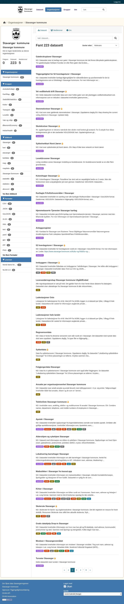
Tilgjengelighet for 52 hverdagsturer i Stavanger (58, 74)
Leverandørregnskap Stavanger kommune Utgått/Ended (62, 280)
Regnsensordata (43, 332)
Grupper (67, 10)
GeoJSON (40, 66)
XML (64, 429)
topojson (47, 429)
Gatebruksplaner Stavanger (49, 57)
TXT (62, 446)
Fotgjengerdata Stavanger (48, 367)
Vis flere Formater (10, 255)
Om (75, 10)
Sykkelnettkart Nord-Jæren (49, 144)
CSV (48, 272)
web (38, 272)
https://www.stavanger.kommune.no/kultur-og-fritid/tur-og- (66, 251)
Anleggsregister (43, 228)
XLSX (79, 429)
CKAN (68, 586)
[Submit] (103, 10)
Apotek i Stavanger (45, 419)
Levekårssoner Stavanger (48, 158)
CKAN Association (9, 596)
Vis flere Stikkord (10, 194)
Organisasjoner (53, 10)
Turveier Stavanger (45, 558)
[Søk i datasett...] (94, 10)
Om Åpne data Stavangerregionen (15, 583)
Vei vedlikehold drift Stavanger (50, 91)
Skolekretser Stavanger (47, 126)
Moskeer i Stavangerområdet (49, 541)
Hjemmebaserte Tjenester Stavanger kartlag (56, 210)
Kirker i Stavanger (44, 489)
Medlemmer (57, 30)
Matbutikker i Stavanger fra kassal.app (54, 471)
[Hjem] (4, 22)
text (69, 464)
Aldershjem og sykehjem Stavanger (52, 437)
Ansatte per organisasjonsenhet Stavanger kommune (61, 384)
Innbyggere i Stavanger (47, 263)
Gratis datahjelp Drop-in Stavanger (52, 523)
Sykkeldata (41, 350)
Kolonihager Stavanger (47, 176)
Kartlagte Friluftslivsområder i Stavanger (55, 193)
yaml (69, 429)
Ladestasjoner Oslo (45, 297)
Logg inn (117, 2)
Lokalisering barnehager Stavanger (52, 454)
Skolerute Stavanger (46, 506)
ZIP (48, 342)
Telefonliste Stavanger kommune (51, 402)
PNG (53, 272)
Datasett (39, 10)
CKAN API (6, 593)
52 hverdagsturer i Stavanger (50, 245)
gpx (54, 429)
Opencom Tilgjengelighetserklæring (15, 590)
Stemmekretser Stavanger (48, 109)
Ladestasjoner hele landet (48, 315)
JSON (43, 272)
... (83, 569)
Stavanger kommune (36, 22)
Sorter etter (87, 45)
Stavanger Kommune (10, 587)
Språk (66, 591)
